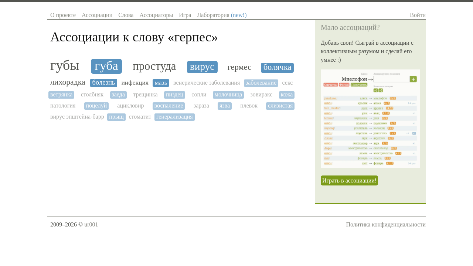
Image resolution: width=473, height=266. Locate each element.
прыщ (116, 116)
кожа (287, 94)
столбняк (92, 94)
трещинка (145, 94)
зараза (201, 105)
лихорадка (67, 82)
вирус (202, 66)
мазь (161, 82)
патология (62, 105)
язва (225, 105)
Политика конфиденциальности (386, 224)
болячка (277, 67)
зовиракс (261, 94)
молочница (228, 94)
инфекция (135, 82)
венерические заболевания (206, 82)
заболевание (261, 82)
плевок (249, 105)
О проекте (63, 15)
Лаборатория (221, 15)
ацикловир (130, 105)
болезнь (103, 82)
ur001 (91, 224)
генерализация (174, 116)
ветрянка (61, 94)
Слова (125, 15)
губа (106, 65)
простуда (154, 66)
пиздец (174, 94)
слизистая (280, 105)
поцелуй (96, 105)
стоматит (140, 116)
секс (287, 82)
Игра (185, 15)
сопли (198, 94)
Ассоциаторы (156, 15)
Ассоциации (97, 15)
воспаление (168, 105)
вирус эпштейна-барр (77, 116)
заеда (118, 94)
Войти (418, 15)
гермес (240, 67)
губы (64, 65)
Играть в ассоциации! (349, 180)
